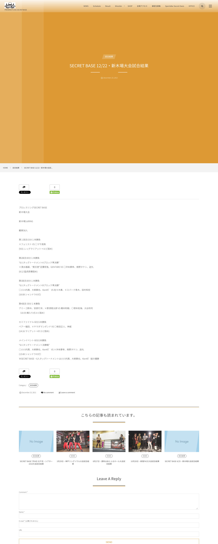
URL (20, 530)
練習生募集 (156, 6)
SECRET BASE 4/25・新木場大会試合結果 (182, 462)
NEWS (86, 6)
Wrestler (118, 6)
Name (21, 512)
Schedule (97, 6)
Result (108, 6)
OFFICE (192, 6)
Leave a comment (68, 392)
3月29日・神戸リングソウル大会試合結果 (73, 464)
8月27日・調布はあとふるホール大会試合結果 (109, 464)
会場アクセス (142, 6)
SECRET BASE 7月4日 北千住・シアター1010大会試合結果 (36, 464)
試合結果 (109, 56)
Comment (23, 492)
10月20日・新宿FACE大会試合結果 (145, 462)
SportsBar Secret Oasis (174, 6)
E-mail (21, 521)
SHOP (130, 6)
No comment (49, 392)
